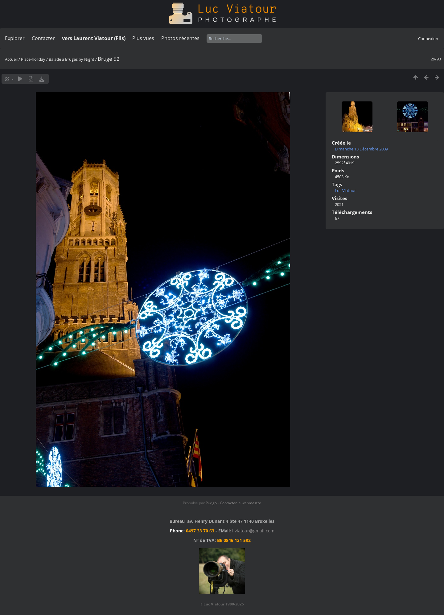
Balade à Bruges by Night (71, 59)
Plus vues (143, 38)
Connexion (428, 38)
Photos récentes (180, 38)
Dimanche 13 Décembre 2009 (361, 149)
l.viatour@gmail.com (253, 531)
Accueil (11, 59)
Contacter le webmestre (240, 503)
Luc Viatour (345, 190)
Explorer (15, 38)
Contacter (43, 38)
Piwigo (211, 503)
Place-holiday (33, 59)
